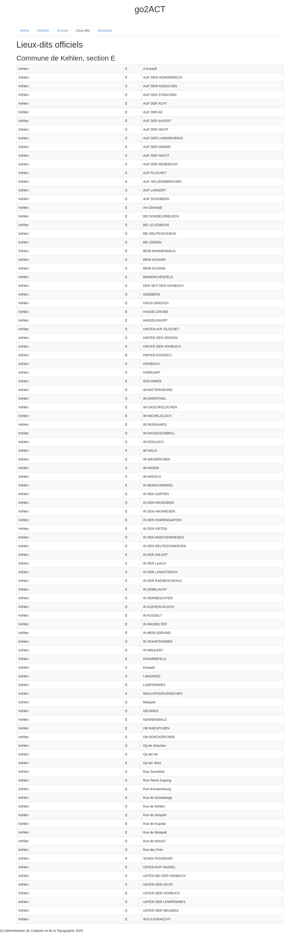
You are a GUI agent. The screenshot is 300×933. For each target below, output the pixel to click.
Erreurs (62, 30)
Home (24, 30)
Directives (105, 30)
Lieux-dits (83, 30)
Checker (43, 30)
